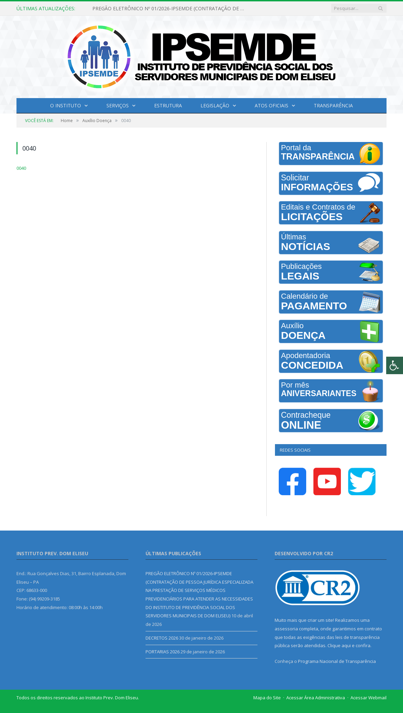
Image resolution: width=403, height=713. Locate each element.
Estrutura (168, 105)
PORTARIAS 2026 (163, 652)
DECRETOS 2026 (162, 638)
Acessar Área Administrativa (315, 697)
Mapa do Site (267, 697)
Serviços (117, 105)
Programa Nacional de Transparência (337, 661)
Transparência (333, 105)
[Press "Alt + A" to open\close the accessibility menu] (394, 365)
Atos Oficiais (271, 105)
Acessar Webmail (368, 697)
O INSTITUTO (65, 105)
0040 (21, 168)
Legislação (214, 105)
